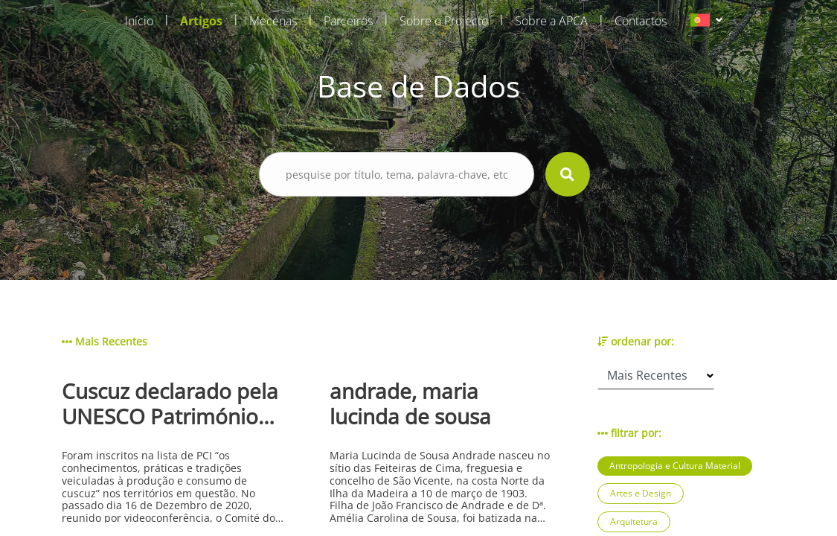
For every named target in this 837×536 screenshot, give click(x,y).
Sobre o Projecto (444, 21)
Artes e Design (640, 493)
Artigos (201, 21)
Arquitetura (634, 521)
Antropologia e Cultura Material (674, 465)
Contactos (641, 21)
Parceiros (348, 21)
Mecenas (273, 21)
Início (139, 21)
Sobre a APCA (551, 21)
